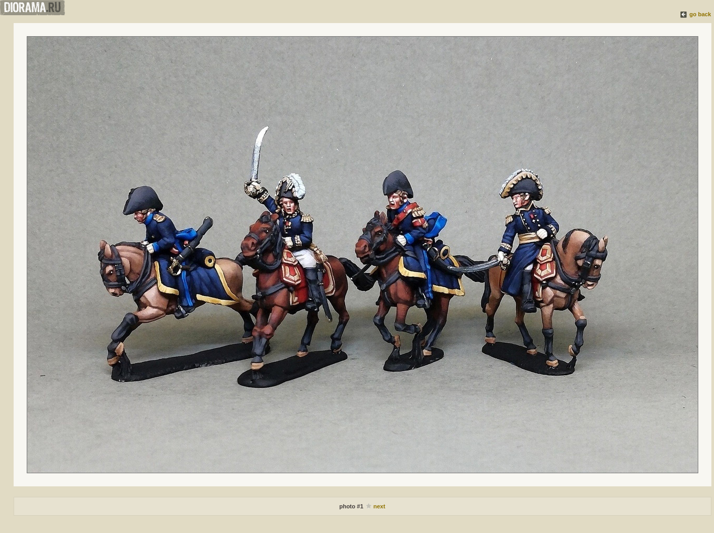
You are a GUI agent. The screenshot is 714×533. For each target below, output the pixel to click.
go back (700, 14)
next (380, 506)
